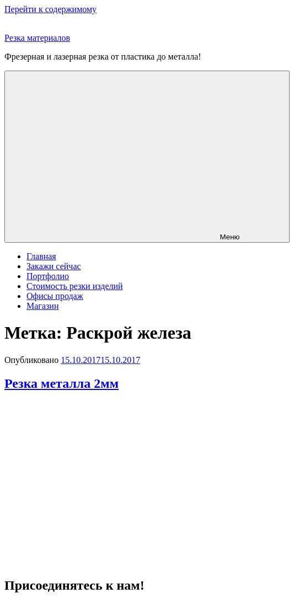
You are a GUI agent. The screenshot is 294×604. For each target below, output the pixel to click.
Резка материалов (37, 37)
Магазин (42, 306)
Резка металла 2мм (61, 383)
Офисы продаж (54, 296)
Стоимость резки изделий (74, 286)
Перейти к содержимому (50, 9)
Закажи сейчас (53, 266)
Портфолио (47, 276)
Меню (146, 156)
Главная (41, 256)
